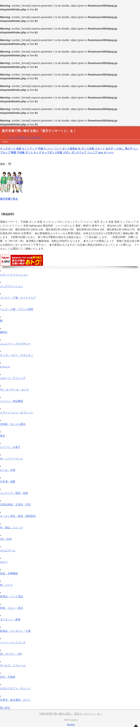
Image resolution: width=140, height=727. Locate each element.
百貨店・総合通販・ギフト (15, 699)
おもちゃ (5, 366)
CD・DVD (6, 538)
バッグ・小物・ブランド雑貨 (16, 309)
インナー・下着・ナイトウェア (18, 297)
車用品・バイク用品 (11, 596)
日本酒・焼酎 (7, 481)
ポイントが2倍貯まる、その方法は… (25, 137)
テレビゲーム (7, 550)
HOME (5, 142)
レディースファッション (14, 274)
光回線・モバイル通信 (13, 424)
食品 (2, 435)
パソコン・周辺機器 (11, 401)
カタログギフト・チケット (15, 688)
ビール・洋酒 (7, 470)
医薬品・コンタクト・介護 (15, 630)
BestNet (71, 724)
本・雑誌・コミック (11, 527)
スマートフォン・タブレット (16, 412)
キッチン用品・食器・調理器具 (18, 516)
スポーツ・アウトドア (13, 378)
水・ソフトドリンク (11, 458)
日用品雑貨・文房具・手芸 (15, 504)
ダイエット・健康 (10, 619)
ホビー (4, 561)
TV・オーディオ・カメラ (14, 389)
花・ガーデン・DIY (11, 653)
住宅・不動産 (7, 676)
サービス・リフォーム (13, 665)
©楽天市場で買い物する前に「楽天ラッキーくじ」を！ (70, 713)
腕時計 (4, 332)
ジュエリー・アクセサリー (15, 343)
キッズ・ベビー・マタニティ (16, 355)
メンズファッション (11, 286)
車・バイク (6, 584)
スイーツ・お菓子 (10, 447)
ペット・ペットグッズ (13, 642)
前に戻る (5, 707)
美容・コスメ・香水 (11, 607)
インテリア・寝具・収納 (14, 493)
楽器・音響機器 (9, 573)
